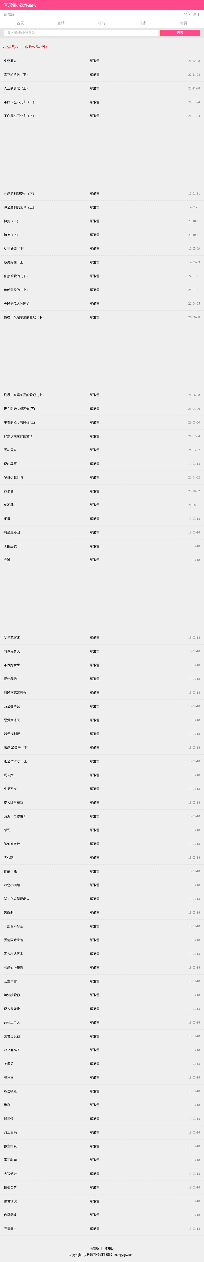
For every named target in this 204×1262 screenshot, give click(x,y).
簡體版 (9, 14)
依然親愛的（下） (16, 276)
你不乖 (9, 505)
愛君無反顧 (12, 1036)
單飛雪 (94, 61)
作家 (142, 23)
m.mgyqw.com (123, 1254)
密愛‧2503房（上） (17, 761)
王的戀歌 (10, 546)
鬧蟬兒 (9, 1063)
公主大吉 (10, 981)
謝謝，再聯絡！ (15, 816)
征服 (7, 518)
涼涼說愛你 (12, 995)
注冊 (196, 14)
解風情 (9, 1118)
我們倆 (9, 491)
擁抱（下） (12, 221)
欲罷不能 (10, 871)
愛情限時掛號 (13, 940)
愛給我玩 (10, 679)
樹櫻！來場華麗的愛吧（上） (24, 395)
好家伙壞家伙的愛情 (18, 436)
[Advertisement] (102, 155)
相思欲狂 (10, 1091)
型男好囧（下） (15, 248)
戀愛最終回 (12, 532)
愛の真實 (10, 463)
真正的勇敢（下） (16, 74)
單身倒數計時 (13, 477)
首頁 (20, 23)
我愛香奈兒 (12, 706)
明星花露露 (12, 637)
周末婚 (9, 775)
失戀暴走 (10, 61)
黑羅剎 (9, 912)
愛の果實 (10, 450)
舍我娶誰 (10, 1173)
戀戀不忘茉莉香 (15, 692)
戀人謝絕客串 (13, 953)
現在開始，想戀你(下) (19, 408)
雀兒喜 (9, 1077)
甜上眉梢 (10, 1132)
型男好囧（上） (15, 262)
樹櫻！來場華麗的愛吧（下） (24, 317)
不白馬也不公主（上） (20, 116)
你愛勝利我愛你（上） (20, 207)
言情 (61, 23)
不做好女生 (12, 665)
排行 (102, 23)
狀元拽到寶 (12, 733)
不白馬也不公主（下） (20, 102)
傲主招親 (10, 1146)
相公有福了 (12, 1050)
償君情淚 (10, 1201)
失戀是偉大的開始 (16, 303)
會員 (183, 23)
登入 (187, 14)
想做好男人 (12, 651)
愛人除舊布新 (13, 802)
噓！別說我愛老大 (16, 898)
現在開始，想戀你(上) (19, 422)
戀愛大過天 (12, 720)
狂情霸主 (10, 1228)
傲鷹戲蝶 (10, 1215)
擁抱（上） (12, 234)
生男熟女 (10, 788)
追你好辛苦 (12, 843)
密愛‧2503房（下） (17, 747)
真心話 (9, 857)
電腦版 (109, 1248)
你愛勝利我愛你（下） (20, 193)
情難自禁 (10, 1187)
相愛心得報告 (13, 967)
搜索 (180, 32)
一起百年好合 (13, 926)
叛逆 (7, 830)
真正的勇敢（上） (16, 88)
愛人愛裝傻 (12, 1008)
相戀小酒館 (12, 885)
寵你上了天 (12, 1022)
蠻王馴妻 (10, 1160)
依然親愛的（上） (16, 289)
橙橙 (7, 1105)
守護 (7, 560)
